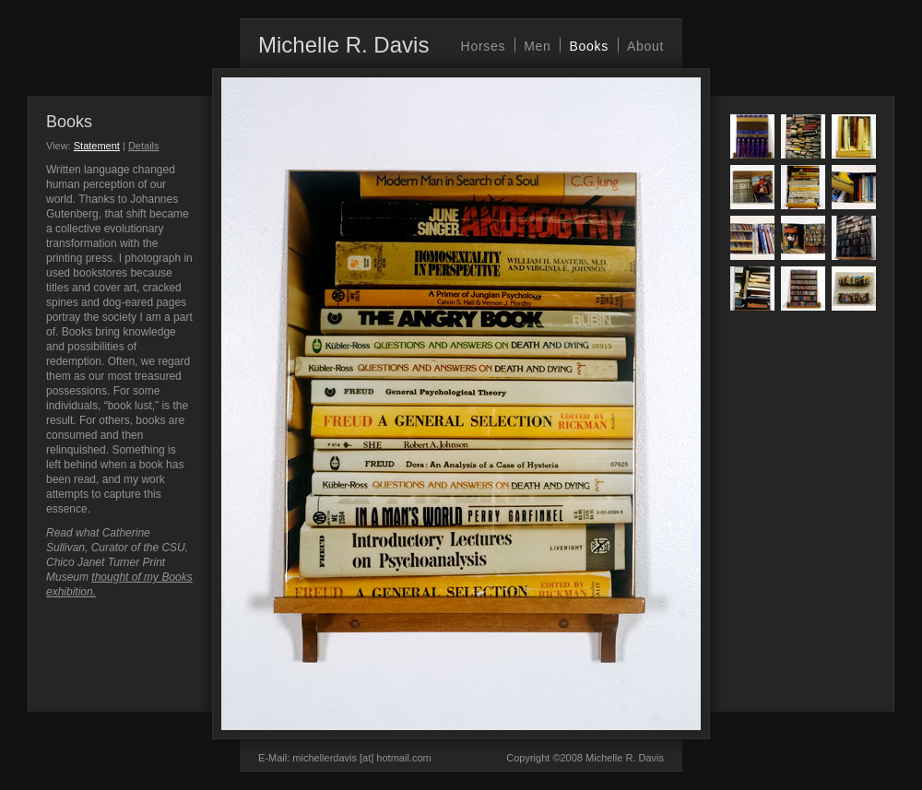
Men (537, 46)
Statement (97, 145)
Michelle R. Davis (343, 44)
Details (144, 145)
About (645, 46)
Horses (483, 46)
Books (588, 46)
